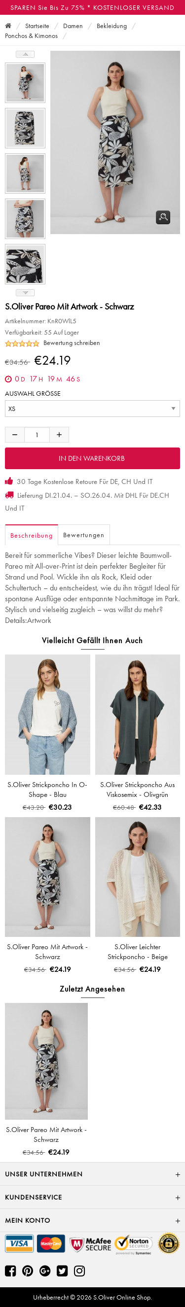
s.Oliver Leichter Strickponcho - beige (138, 952)
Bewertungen (84, 534)
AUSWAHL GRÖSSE (33, 393)
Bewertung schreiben (71, 342)
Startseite (37, 25)
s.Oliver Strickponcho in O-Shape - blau (47, 789)
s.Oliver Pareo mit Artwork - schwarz (47, 952)
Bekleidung (112, 25)
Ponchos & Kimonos (31, 35)
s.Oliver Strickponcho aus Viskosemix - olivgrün (137, 789)
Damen (73, 25)
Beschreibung (31, 535)
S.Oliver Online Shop (121, 1297)
